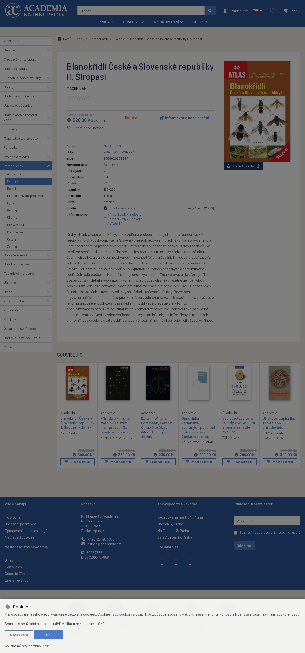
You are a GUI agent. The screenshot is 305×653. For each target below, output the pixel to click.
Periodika (11, 147)
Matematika (15, 232)
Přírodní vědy (13, 166)
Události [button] (131, 22)
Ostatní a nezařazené (20, 328)
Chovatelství (15, 225)
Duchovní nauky (15, 69)
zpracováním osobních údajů (279, 532)
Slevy (8, 347)
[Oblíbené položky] (272, 10)
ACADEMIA (12, 41)
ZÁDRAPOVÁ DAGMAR (197, 442)
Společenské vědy (17, 255)
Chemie (12, 217)
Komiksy (10, 319)
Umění (8, 292)
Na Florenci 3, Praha (173, 530)
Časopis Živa (15, 573)
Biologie (12, 181)
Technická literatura (19, 273)
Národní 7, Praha (170, 523)
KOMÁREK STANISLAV (116, 438)
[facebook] (162, 561)
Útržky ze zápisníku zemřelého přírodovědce (279, 422)
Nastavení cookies (20, 537)
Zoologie (13, 246)
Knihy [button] (104, 22)
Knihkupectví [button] (166, 22)
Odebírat (244, 545)
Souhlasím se (269, 532)
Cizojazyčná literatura (20, 59)
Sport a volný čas (17, 264)
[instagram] (176, 561)
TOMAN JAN (230, 437)
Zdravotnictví (14, 301)
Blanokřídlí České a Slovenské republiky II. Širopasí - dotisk (77, 422)
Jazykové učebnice (18, 105)
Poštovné (12, 517)
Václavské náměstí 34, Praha (180, 517)
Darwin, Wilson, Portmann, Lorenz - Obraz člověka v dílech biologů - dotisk (157, 427)
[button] (257, 11)
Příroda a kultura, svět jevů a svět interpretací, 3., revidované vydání (116, 425)
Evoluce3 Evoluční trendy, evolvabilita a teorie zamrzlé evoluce (238, 425)
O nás (9, 560)
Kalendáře (11, 310)
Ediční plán (13, 566)
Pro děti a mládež (16, 157)
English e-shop (17, 580)
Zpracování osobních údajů (26, 530)
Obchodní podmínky (20, 523)
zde (47, 646)
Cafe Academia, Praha (174, 537)
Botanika (13, 188)
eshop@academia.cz (101, 544)
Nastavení (19, 634)
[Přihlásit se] (236, 11)
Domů (64, 39)
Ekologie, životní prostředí (25, 196)
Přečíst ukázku (243, 166)
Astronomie (15, 174)
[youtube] (190, 561)
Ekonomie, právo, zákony (22, 78)
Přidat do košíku (78, 461)
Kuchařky (11, 129)
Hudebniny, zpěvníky (19, 96)
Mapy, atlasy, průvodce (21, 138)
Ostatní (12, 239)
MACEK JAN (76, 88)
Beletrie (10, 50)
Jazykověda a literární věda (20, 117)
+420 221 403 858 (98, 539)
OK (48, 634)
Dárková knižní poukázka (22, 338)
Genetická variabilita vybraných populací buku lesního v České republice (198, 427)
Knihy (80, 39)
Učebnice (11, 282)
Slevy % (200, 22)
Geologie (13, 210)
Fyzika (11, 203)
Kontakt (88, 503)
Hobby (8, 87)
